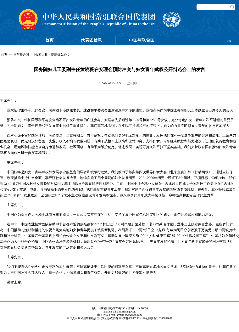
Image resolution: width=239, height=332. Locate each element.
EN (229, 41)
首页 (49, 40)
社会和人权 (40, 54)
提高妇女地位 (60, 54)
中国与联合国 (141, 40)
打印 (134, 83)
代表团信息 (91, 40)
